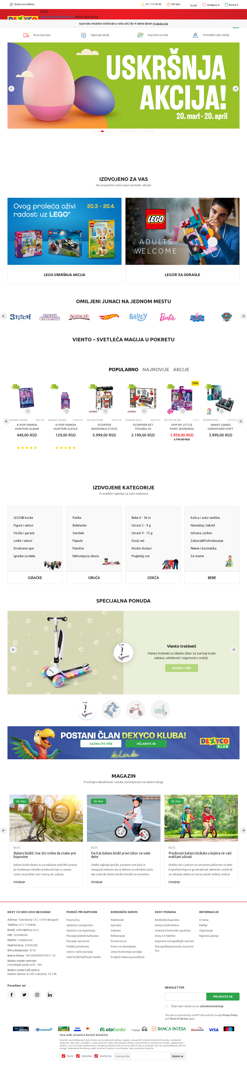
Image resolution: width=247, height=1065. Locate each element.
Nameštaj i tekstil (203, 525)
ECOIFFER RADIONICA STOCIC (104, 426)
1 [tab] (94, 131)
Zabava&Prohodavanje (207, 540)
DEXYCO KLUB (95, 14)
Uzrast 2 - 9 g (141, 525)
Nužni (70, 1056)
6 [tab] (113, 131)
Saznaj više (181, 668)
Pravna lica (72, 919)
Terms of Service (179, 1018)
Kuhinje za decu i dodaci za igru (135, 420)
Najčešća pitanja (208, 935)
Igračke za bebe (24, 556)
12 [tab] (135, 131)
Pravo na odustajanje (123, 946)
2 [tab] (98, 131)
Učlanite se (146, 743)
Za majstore (95, 420)
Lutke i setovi (23, 540)
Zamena (116, 930)
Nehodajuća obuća (86, 556)
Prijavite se (223, 996)
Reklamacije (118, 935)
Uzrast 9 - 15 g (142, 533)
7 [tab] (117, 131)
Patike (77, 517)
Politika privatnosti (77, 946)
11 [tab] (131, 131)
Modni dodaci (142, 548)
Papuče (78, 540)
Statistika (87, 1056)
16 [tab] (149, 131)
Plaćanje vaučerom (77, 941)
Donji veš (138, 540)
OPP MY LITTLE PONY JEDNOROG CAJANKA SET (182, 428)
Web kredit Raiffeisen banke (83, 957)
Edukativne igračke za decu (212, 420)
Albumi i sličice (18, 420)
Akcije (156, 369)
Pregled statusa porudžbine (128, 957)
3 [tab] (103, 131)
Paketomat (117, 919)
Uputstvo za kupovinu (79, 925)
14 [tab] (142, 131)
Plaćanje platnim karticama (82, 935)
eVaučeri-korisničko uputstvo (173, 930)
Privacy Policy (230, 1015)
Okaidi (117, 14)
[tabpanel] (123, 85)
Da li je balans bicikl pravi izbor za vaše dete (120, 855)
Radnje (203, 925)
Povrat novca (118, 941)
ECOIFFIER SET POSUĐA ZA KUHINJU (143, 428)
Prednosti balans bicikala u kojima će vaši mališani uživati (200, 855)
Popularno (98, 369)
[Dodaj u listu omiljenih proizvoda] (28, 411)
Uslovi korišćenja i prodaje (126, 951)
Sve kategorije (54, 14)
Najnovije (130, 369)
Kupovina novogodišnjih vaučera (174, 941)
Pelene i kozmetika (204, 548)
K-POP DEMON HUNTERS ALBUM (27, 426)
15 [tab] (145, 131)
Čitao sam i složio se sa (197, 1006)
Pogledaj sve (140, 556)
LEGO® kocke (23, 517)
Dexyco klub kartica (167, 925)
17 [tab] (152, 131)
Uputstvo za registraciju (80, 930)
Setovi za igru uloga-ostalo (173, 420)
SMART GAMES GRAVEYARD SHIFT (220, 426)
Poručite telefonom (115, 23)
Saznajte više (100, 743)
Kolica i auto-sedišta (205, 517)
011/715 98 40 (138, 23)
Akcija (74, 14)
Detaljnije (19, 882)
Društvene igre (24, 548)
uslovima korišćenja (211, 1006)
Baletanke (80, 525)
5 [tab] (110, 131)
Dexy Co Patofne (165, 935)
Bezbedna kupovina (167, 919)
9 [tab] (124, 131)
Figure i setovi (23, 525)
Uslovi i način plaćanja (79, 951)
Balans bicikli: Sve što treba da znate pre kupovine (45, 855)
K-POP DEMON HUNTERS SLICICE (65, 426)
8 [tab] (121, 131)
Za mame (197, 556)
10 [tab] (128, 131)
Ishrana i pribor (201, 533)
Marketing (105, 1056)
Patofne (78, 548)
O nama (203, 919)
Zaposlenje (206, 930)
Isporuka (116, 925)
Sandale (78, 533)
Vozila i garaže (24, 533)
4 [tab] (106, 131)
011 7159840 (27, 924)
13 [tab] (138, 131)
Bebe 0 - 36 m (141, 517)
